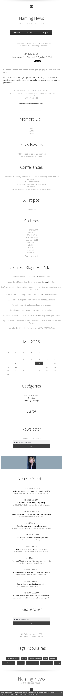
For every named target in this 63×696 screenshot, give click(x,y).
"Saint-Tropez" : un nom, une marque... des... (31, 531)
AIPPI (31, 129)
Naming (45, 90)
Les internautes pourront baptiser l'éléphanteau (31, 508)
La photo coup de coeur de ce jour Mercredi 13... (22, 315)
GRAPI (31, 131)
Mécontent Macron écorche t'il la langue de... (26, 277)
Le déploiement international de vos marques (31, 186)
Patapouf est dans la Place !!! (25, 272)
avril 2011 (32, 246)
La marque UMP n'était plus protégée (31, 497)
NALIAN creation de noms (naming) (31, 151)
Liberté (51, 295)
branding (20, 657)
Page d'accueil (45, 43)
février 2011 (31, 248)
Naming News (31, 18)
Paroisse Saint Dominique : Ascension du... (23, 289)
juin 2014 (31, 229)
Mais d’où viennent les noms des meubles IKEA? (31, 485)
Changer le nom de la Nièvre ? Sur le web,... (31, 543)
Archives (30, 32)
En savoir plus (33, 694)
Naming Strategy (31, 394)
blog (45, 652)
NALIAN (24, 652)
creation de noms (13, 652)
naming (57, 657)
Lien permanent (22, 90)
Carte (31, 405)
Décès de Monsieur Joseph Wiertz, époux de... (20, 282)
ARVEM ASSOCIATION (46, 322)
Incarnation (44, 272)
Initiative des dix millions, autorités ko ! (19, 310)
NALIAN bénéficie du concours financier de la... (31, 589)
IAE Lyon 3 (31, 176)
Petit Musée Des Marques (31, 154)
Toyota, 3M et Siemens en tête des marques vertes (31, 555)
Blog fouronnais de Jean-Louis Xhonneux (43, 283)
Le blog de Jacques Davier (49, 310)
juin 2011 (31, 241)
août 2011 (31, 238)
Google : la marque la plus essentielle (31, 578)
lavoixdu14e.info (50, 289)
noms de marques (8, 657)
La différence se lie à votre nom (26, 43)
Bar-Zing (51, 277)
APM (31, 126)
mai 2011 (31, 243)
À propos (44, 32)
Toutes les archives (32, 252)
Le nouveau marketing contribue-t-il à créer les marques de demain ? (31, 174)
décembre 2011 (31, 234)
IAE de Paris (31, 183)
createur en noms (35, 652)
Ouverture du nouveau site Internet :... (31, 520)
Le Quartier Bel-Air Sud (46, 305)
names (32, 93)
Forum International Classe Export (31, 181)
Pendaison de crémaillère (23, 300)
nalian (21, 93)
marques (46, 93)
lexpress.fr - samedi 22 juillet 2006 (32, 57)
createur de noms (46, 657)
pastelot (13, 93)
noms (26, 93)
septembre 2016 (31, 226)
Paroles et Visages (43, 300)
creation (54, 93)
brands (39, 93)
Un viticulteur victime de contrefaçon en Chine (31, 566)
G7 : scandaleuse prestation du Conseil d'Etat (27, 295)
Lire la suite (31, 206)
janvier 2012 (31, 231)
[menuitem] (16, 32)
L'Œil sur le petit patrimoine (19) (20, 305)
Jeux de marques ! (31, 390)
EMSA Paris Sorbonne (31, 179)
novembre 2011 (31, 236)
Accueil (16, 32)
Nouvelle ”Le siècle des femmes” (21, 322)
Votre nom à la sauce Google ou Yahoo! (33, 45)
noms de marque (32, 657)
